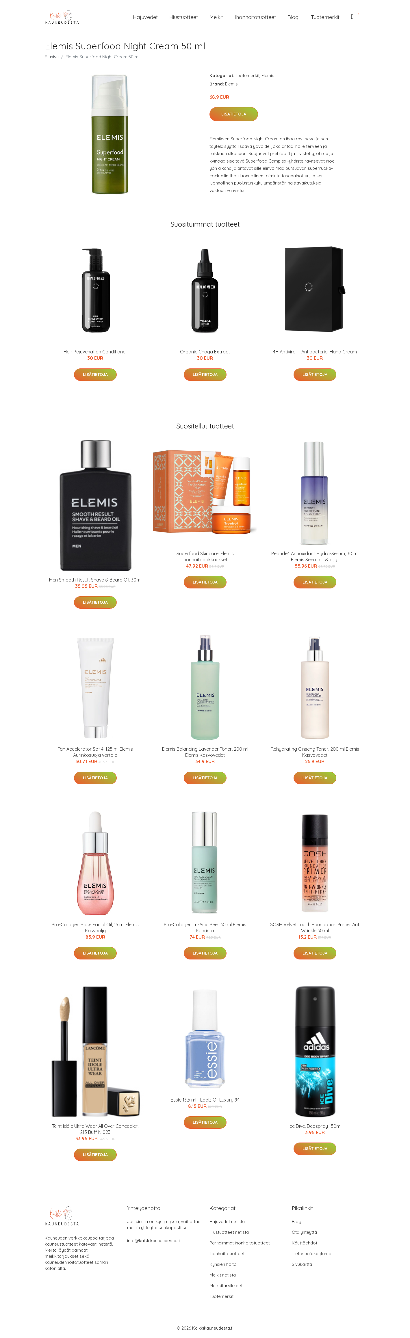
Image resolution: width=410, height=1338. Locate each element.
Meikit (216, 17)
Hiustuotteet (183, 17)
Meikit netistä (222, 1275)
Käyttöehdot (304, 1243)
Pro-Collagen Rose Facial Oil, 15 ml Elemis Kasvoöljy (95, 927)
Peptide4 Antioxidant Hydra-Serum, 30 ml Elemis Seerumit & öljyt (314, 556)
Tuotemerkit (325, 17)
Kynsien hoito (223, 1264)
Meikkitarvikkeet (225, 1285)
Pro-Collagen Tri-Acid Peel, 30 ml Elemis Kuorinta (205, 927)
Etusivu (52, 56)
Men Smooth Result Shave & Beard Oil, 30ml (95, 580)
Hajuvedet (145, 17)
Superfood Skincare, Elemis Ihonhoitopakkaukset (205, 556)
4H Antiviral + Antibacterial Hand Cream (315, 352)
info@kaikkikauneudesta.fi (153, 1240)
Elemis (267, 75)
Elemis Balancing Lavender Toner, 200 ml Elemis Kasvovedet (205, 752)
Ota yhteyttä (304, 1232)
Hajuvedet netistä (227, 1221)
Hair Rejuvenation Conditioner (95, 352)
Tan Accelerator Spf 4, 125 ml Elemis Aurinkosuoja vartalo (95, 752)
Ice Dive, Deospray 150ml (315, 1126)
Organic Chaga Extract (205, 352)
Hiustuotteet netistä (229, 1232)
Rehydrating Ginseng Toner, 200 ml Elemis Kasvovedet (315, 752)
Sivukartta (302, 1264)
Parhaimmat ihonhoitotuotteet (239, 1243)
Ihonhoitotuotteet (255, 17)
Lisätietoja (233, 114)
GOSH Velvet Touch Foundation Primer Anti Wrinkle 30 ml (315, 927)
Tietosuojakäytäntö (311, 1253)
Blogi (293, 17)
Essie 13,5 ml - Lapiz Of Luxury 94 (205, 1100)
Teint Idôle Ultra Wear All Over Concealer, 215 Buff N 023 (95, 1129)
